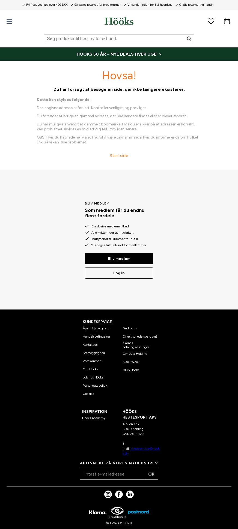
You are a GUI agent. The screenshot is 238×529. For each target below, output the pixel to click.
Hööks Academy (93, 416)
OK (149, 472)
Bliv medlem (119, 256)
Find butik (130, 326)
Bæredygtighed (94, 351)
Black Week (131, 360)
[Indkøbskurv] (227, 21)
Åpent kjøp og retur (97, 326)
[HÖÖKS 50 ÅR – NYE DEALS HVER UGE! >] (119, 54)
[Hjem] (119, 21)
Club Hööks (131, 368)
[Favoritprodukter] (211, 21)
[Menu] (9, 21)
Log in (119, 271)
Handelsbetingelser (96, 334)
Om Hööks (90, 367)
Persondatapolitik (95, 384)
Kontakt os (90, 343)
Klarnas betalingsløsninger (136, 343)
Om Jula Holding (135, 351)
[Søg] (119, 38)
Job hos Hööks (93, 375)
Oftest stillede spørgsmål (140, 334)
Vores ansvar (92, 359)
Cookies (88, 392)
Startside (119, 155)
